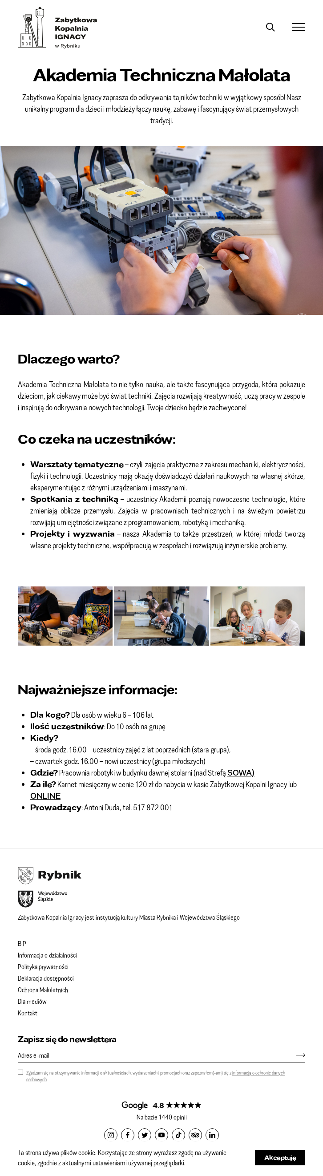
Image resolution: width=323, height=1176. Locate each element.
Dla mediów (32, 1001)
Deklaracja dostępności (46, 978)
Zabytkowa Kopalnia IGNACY (57, 27)
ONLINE (45, 795)
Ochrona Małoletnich (43, 990)
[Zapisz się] (296, 1055)
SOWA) (240, 772)
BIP (22, 943)
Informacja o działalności (47, 955)
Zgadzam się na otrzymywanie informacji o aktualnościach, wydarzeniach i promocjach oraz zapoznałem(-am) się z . (155, 1076)
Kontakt (27, 1013)
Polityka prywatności (43, 966)
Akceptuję (280, 1157)
